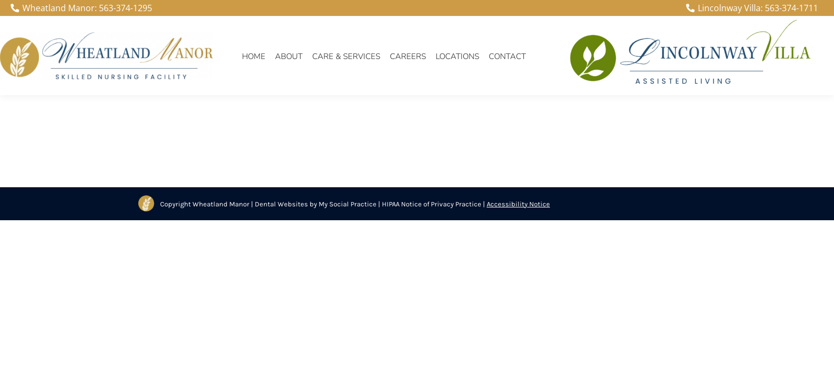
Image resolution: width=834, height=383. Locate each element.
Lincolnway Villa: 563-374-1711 (752, 8)
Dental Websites (281, 204)
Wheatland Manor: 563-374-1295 (81, 8)
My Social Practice (347, 204)
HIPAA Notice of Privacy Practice (431, 204)
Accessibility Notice (518, 204)
